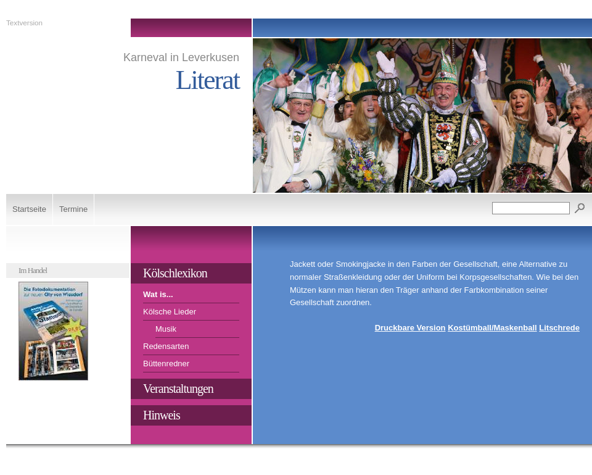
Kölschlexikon (175, 273)
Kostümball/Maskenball (492, 327)
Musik (165, 329)
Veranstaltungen (178, 388)
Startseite (29, 209)
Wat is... (158, 294)
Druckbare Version (410, 327)
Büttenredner (166, 363)
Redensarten (166, 346)
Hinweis (161, 415)
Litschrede (559, 327)
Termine (73, 209)
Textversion (24, 23)
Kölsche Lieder (169, 311)
